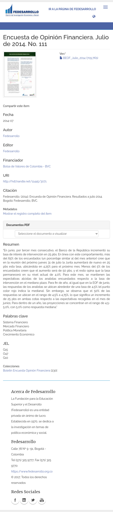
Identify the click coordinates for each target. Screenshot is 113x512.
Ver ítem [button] (13, 26)
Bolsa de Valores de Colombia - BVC (27, 166)
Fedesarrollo (11, 136)
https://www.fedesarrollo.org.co (32, 471)
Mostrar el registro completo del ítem (27, 213)
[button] (94, 16)
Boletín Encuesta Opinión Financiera (26, 370)
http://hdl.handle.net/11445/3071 (24, 181)
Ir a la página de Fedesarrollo (72, 9)
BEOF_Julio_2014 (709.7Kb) (79, 58)
